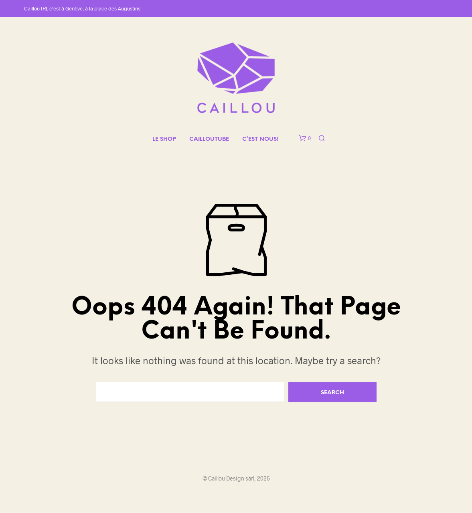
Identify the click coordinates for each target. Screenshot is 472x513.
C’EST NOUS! (260, 139)
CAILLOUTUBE (209, 139)
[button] (305, 138)
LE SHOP (164, 139)
